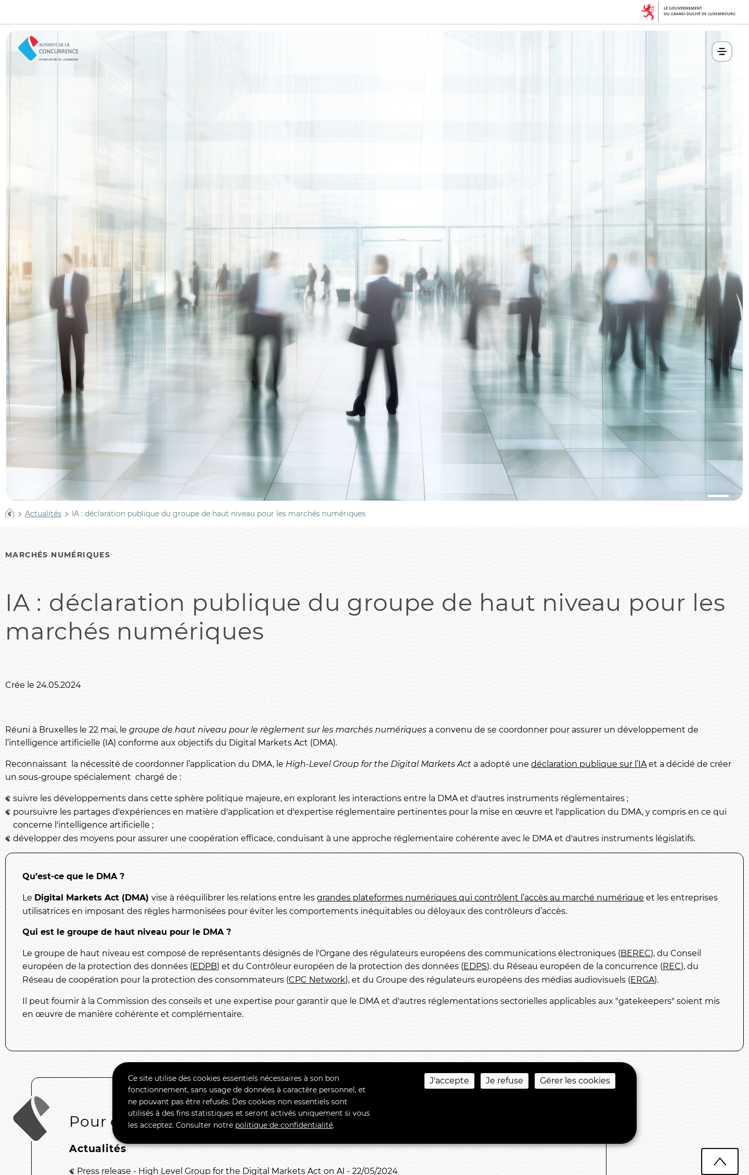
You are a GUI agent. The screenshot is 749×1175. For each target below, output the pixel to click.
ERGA (642, 980)
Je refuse (504, 1081)
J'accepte (449, 1081)
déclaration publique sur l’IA (589, 764)
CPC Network (317, 980)
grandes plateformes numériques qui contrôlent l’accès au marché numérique (480, 898)
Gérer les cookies (575, 1081)
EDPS (475, 966)
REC (672, 966)
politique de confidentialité (284, 1125)
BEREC (636, 953)
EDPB (204, 966)
